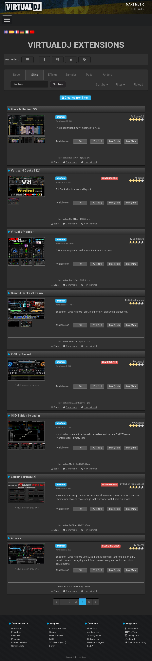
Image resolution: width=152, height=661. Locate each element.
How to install (90, 162)
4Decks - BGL (20, 538)
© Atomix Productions (76, 657)
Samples (71, 74)
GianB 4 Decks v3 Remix (27, 293)
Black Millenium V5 (24, 109)
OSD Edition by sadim (25, 415)
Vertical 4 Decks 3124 (25, 170)
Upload (138, 84)
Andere (107, 74)
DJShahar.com (136, 300)
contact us (93, 632)
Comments (71, 162)
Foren (52, 646)
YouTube (131, 632)
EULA (90, 646)
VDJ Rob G (138, 239)
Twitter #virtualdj (135, 642)
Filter (120, 84)
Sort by (102, 84)
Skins (34, 74)
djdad (141, 177)
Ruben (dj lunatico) (133, 484)
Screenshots (17, 646)
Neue (16, 74)
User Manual (56, 635)
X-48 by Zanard (21, 354)
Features (15, 635)
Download (16, 628)
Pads (89, 74)
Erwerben (16, 632)
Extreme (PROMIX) (23, 476)
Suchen (58, 84)
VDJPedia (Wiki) (57, 642)
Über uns (92, 628)
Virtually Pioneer (22, 231)
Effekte (53, 74)
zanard (140, 361)
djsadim (139, 422)
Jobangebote (94, 635)
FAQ (51, 639)
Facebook (131, 628)
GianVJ (140, 545)
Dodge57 (139, 116)
